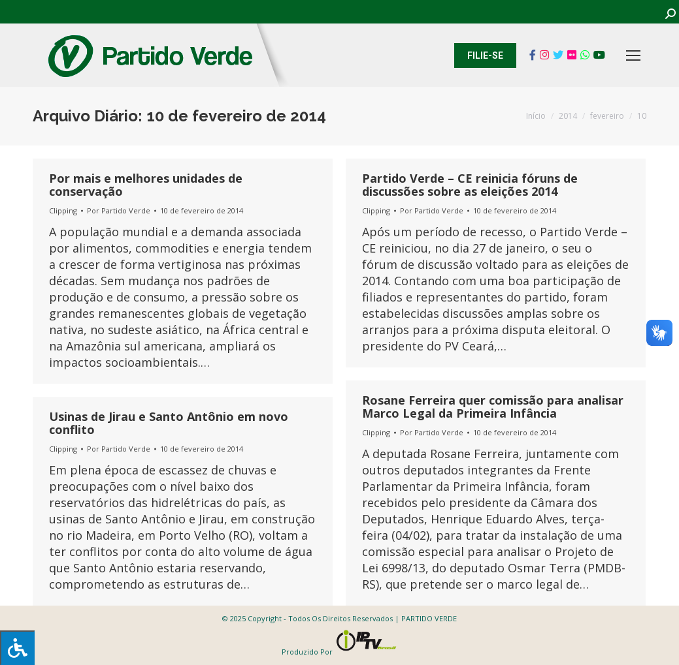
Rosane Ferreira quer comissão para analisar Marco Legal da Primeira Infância (492, 406)
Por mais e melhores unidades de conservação (145, 184)
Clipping (63, 210)
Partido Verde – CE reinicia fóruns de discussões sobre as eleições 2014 (470, 184)
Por (118, 210)
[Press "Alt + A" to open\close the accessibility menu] (17, 647)
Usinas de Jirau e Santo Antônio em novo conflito (168, 423)
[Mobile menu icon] (633, 55)
